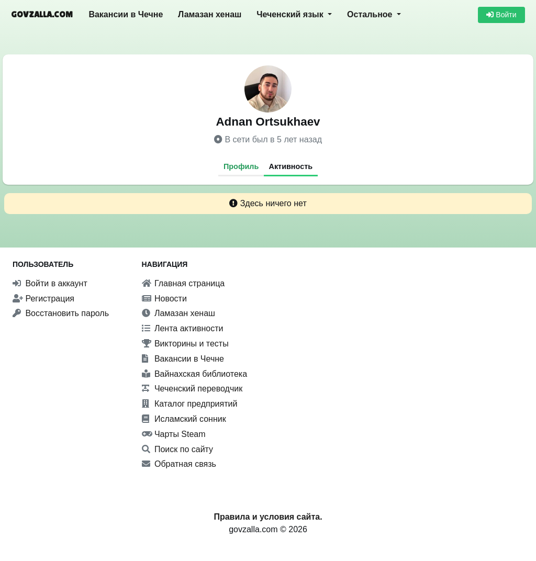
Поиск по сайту (178, 449)
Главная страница (183, 283)
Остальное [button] (371, 14)
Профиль (241, 166)
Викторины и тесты (185, 343)
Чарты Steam (174, 434)
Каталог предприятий (190, 403)
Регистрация (43, 298)
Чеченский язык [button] (291, 14)
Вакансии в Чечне (125, 14)
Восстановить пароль (61, 313)
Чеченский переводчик (192, 388)
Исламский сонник (184, 418)
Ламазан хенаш (209, 14)
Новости (164, 298)
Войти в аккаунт (50, 283)
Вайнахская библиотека (195, 373)
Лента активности (183, 328)
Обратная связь (179, 463)
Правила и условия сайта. (268, 516)
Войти (501, 14)
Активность (291, 166)
